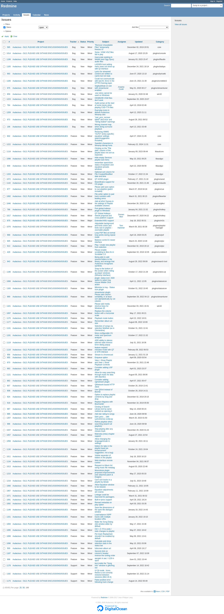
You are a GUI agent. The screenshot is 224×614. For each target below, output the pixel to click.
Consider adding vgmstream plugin (102, 381)
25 (20, 588)
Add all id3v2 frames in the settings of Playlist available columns (104, 203)
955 (8, 357)
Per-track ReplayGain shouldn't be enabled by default (104, 536)
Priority (90, 42)
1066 (9, 486)
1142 (9, 183)
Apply (7, 36)
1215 (9, 474)
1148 (9, 510)
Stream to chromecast (104, 355)
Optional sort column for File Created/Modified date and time (104, 174)
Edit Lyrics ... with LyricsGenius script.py (104, 418)
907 (8, 386)
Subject (105, 42)
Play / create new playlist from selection (105, 246)
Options (8, 31)
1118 (9, 151)
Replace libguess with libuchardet (104, 403)
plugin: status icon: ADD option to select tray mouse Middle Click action (104, 281)
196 (8, 127)
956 (8, 355)
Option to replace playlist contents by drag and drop (105, 397)
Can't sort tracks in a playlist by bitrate (103, 481)
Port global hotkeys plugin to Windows (103, 209)
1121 (9, 375)
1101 (9, 306)
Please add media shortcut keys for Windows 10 (102, 306)
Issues (26, 15)
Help (15, 1)
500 (8, 548)
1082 (9, 196)
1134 (9, 461)
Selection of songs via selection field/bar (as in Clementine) (104, 328)
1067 (9, 491)
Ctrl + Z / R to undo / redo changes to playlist (104, 530)
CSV (163, 591)
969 (8, 297)
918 (8, 403)
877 (8, 189)
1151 (9, 517)
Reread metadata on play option (103, 503)
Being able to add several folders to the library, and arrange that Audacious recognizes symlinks (104, 261)
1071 (9, 496)
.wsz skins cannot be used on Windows (103, 94)
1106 (9, 81)
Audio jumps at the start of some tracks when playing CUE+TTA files (104, 105)
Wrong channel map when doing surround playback (103, 126)
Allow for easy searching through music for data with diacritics (105, 374)
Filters (7, 24)
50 (24, 588)
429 (8, 252)
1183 (9, 288)
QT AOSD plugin (102, 179)
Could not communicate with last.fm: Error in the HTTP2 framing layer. (104, 81)
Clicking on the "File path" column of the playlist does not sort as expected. (104, 151)
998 (8, 559)
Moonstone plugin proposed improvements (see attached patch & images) (105, 473)
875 (8, 221)
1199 (9, 59)
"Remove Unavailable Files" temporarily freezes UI (104, 47)
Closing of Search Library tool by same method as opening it (103, 409)
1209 (9, 112)
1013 (9, 466)
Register (219, 1)
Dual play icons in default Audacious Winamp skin (102, 112)
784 (8, 105)
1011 (9, 456)
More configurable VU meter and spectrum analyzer (104, 335)
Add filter (135, 27)
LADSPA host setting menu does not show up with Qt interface (104, 66)
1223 (9, 99)
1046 (9, 203)
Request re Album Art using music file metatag (105, 466)
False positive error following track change (104, 581)
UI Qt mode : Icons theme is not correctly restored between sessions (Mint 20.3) (103, 573)
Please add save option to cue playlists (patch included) (104, 189)
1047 (9, 430)
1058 (9, 441)
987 (8, 409)
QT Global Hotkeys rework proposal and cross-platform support (104, 215)
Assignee (122, 42)
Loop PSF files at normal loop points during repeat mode (105, 235)
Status (8, 27)
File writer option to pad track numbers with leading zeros (104, 196)
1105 (9, 66)
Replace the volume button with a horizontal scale (104, 313)
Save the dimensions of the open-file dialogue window (104, 509)
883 (8, 368)
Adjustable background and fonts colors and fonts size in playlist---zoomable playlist (104, 226)
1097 (9, 313)
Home (3, 1)
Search (167, 5)
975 (8, 88)
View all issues (181, 24)
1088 (9, 281)
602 (8, 136)
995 (8, 414)
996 (8, 424)
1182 (9, 574)
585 (8, 47)
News (46, 15)
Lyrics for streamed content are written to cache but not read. (103, 73)
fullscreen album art (103, 548)
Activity (16, 15)
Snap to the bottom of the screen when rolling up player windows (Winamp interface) (104, 272)
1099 (9, 536)
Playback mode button (104, 318)
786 (8, 209)
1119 (9, 342)
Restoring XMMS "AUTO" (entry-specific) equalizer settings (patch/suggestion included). (104, 136)
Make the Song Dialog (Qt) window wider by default (104, 524)
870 (8, 362)
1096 (9, 543)
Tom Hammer (121, 227)
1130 (9, 449)
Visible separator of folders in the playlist (103, 456)
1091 (9, 500)
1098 (9, 159)
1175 (9, 581)
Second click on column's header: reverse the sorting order (105, 553)
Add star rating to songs (104, 414)
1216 (9, 481)
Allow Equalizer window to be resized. (104, 486)
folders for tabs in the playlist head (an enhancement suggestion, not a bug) (104, 449)
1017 (9, 216)
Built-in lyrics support (103, 500)
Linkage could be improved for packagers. (105, 496)
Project (41, 42)
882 (8, 381)
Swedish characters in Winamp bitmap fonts (104, 144)
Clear (15, 36)
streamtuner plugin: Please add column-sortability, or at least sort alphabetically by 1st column (105, 296)
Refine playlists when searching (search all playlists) (103, 424)
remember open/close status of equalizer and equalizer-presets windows (104, 166)
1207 (9, 418)
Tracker (73, 42)
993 (8, 74)
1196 (9, 272)
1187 (9, 553)
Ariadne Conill (121, 88)
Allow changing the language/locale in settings (102, 441)
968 (8, 235)
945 (8, 241)
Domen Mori (121, 215)
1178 (9, 565)
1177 (9, 322)
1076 (9, 227)
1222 (9, 144)
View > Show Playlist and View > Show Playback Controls (103, 362)
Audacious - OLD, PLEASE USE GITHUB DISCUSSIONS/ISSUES (40, 47)
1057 (9, 435)
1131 (9, 328)
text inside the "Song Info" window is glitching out (104, 565)
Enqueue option (101, 357)
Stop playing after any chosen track (104, 430)
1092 (9, 504)
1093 (9, 524)
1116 (9, 350)
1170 (9, 318)
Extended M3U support (104, 221)
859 (8, 94)
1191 (9, 335)
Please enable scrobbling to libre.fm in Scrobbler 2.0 (104, 252)
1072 (9, 179)
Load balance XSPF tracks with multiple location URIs (103, 517)
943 (8, 261)
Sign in (212, 1)
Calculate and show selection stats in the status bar (103, 543)
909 (8, 166)
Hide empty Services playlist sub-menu (103, 159)
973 (8, 119)
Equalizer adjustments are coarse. (104, 491)
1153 (9, 174)
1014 (9, 53)
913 (8, 246)
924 (8, 397)
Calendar (37, 15)
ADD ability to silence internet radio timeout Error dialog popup (103, 342)
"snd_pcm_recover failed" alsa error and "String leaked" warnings (105, 119)
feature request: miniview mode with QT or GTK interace (104, 349)
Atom (158, 591)
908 (8, 391)
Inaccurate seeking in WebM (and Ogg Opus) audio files (104, 59)
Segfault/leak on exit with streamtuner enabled (103, 88)
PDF (168, 591)
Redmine (104, 597)
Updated (138, 42)
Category (160, 42)
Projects (9, 1)
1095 (9, 530)
